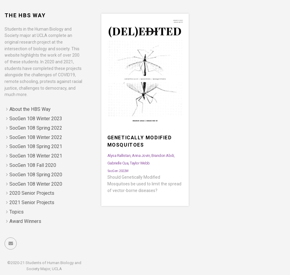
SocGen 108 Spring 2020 (35, 174)
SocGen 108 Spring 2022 (35, 128)
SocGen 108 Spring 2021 (35, 146)
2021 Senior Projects (31, 202)
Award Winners (25, 221)
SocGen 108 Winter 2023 (35, 118)
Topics (16, 212)
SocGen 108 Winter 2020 (35, 184)
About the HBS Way (30, 109)
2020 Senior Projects (31, 193)
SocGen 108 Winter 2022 (35, 137)
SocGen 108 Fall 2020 (32, 165)
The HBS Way (25, 15)
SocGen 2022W (118, 171)
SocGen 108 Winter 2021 (35, 156)
